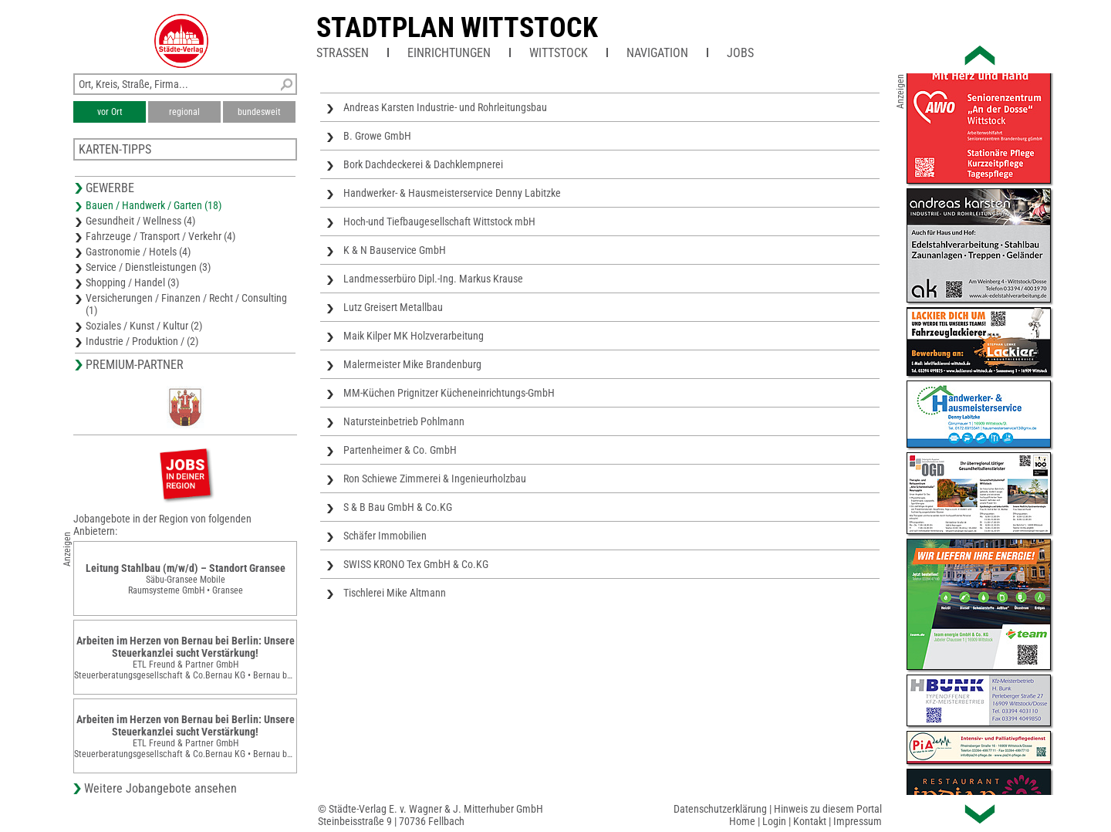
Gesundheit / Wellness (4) (140, 221)
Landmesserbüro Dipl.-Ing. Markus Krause (433, 278)
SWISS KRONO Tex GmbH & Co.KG (415, 564)
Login (774, 821)
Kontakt (809, 821)
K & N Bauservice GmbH (394, 250)
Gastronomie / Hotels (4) (138, 251)
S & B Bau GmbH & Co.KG (397, 507)
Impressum (857, 821)
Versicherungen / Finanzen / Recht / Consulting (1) (186, 304)
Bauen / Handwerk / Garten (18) (153, 205)
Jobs (740, 53)
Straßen (342, 53)
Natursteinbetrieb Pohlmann (403, 421)
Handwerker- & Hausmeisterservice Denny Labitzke (452, 193)
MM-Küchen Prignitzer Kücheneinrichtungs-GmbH (449, 393)
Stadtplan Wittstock (457, 28)
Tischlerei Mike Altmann (394, 593)
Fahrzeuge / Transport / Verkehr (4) (160, 236)
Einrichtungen (449, 53)
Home (742, 821)
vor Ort (110, 112)
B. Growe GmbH (377, 136)
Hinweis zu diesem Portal (828, 809)
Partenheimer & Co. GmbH (400, 450)
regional (184, 112)
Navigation (657, 53)
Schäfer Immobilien (385, 535)
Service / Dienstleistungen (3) (148, 267)
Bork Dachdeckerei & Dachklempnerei (423, 164)
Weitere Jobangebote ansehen (160, 788)
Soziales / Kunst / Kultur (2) (144, 326)
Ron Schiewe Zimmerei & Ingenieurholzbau (434, 478)
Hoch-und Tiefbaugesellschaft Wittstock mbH (439, 221)
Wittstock (558, 53)
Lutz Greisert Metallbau (393, 307)
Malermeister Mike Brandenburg (412, 364)
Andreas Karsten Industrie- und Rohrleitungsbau (445, 107)
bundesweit (259, 112)
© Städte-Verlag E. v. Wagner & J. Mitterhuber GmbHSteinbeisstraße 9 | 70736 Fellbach (430, 815)
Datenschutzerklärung (720, 809)
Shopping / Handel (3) (132, 282)
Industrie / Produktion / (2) (142, 341)
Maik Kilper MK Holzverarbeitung (413, 336)
